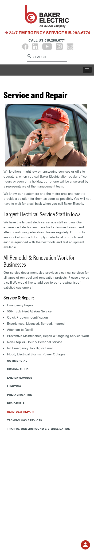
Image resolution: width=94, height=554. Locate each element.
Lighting (14, 386)
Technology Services (24, 420)
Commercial (17, 360)
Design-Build (18, 369)
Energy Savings (19, 377)
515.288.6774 (77, 32)
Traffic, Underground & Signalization (38, 428)
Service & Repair (20, 411)
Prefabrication (19, 394)
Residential (16, 403)
